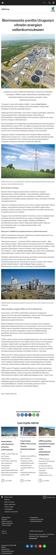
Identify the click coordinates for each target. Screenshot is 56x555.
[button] (44, 546)
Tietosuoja (43, 536)
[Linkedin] (22, 415)
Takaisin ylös (51, 497)
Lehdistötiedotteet (36, 521)
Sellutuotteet (8, 497)
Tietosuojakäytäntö (7, 551)
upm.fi (4, 531)
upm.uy (4, 533)
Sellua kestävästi (9, 504)
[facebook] (31, 546)
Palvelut (7, 499)
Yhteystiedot (8, 509)
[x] (36, 546)
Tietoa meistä (8, 507)
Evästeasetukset (6, 553)
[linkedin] (27, 546)
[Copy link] (18, 415)
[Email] (37, 415)
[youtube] (40, 546)
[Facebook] (26, 415)
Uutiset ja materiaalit (11, 512)
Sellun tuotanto (9, 502)
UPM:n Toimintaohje (36, 531)
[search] (49, 2)
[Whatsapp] (33, 415)
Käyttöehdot (5, 549)
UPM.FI (3, 547)
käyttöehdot (33, 538)
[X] (30, 415)
